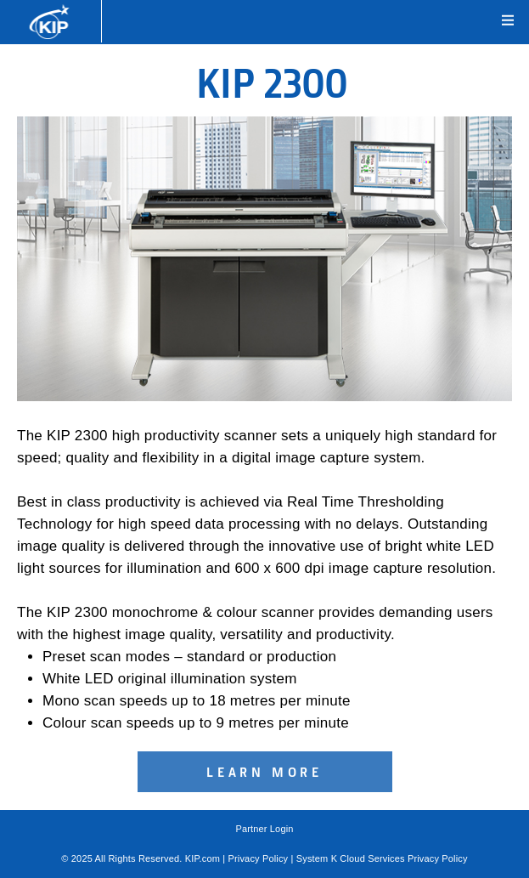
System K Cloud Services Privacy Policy (382, 858)
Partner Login (264, 829)
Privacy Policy (258, 858)
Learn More (264, 771)
